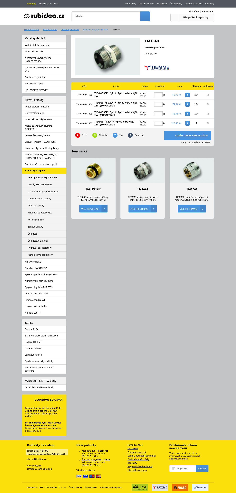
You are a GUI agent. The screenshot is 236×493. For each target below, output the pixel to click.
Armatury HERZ (45, 262)
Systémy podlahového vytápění (45, 274)
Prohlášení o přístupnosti (111, 487)
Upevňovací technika (45, 306)
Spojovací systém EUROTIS (45, 287)
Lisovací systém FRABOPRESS (45, 142)
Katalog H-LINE (35, 38)
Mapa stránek (91, 487)
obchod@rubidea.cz (37, 459)
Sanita (29, 322)
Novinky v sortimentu (49, 3)
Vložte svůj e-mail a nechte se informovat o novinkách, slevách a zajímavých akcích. (184, 456)
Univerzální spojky (45, 113)
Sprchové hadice (45, 355)
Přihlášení (194, 11)
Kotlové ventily (36, 219)
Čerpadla (32, 233)
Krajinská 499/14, (95, 450)
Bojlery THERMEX (45, 342)
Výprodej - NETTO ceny (40, 380)
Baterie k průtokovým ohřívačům (45, 336)
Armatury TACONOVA (45, 268)
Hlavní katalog (50, 29)
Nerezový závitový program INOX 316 (45, 69)
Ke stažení (162, 3)
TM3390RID (93, 189)
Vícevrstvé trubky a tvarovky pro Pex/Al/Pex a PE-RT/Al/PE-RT (45, 156)
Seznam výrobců (146, 3)
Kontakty (209, 3)
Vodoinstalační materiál (45, 45)
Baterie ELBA (45, 329)
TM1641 (142, 189)
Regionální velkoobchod (140, 466)
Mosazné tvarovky (45, 51)
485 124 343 (42, 450)
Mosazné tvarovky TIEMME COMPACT (45, 127)
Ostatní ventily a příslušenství (43, 191)
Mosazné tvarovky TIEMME (45, 119)
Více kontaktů (34, 465)
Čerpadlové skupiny (38, 240)
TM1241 (191, 189)
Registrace (207, 11)
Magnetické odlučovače (40, 212)
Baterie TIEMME (45, 348)
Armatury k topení (70, 29)
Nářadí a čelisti (45, 313)
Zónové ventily (35, 226)
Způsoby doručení (137, 452)
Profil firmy (130, 3)
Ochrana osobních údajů (39, 469)
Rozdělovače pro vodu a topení (45, 164)
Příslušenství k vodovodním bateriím (45, 369)
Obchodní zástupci (193, 3)
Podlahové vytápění (45, 77)
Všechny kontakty (85, 470)
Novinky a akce (135, 445)
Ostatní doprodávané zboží (45, 387)
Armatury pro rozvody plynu (45, 281)
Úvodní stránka (31, 29)
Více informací (94, 208)
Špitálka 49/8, (96, 459)
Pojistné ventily (36, 205)
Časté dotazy (175, 3)
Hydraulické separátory (39, 247)
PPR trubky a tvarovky (45, 90)
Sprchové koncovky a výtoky (45, 361)
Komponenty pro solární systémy (45, 148)
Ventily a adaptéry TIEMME (95, 29)
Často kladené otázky (138, 459)
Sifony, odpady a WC (45, 300)
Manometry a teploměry (40, 255)
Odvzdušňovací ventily (39, 198)
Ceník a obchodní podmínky (142, 455)
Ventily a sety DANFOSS (40, 184)
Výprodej (31, 3)
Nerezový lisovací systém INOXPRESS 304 (45, 59)
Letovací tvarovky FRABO (45, 135)
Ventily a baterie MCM (45, 294)
